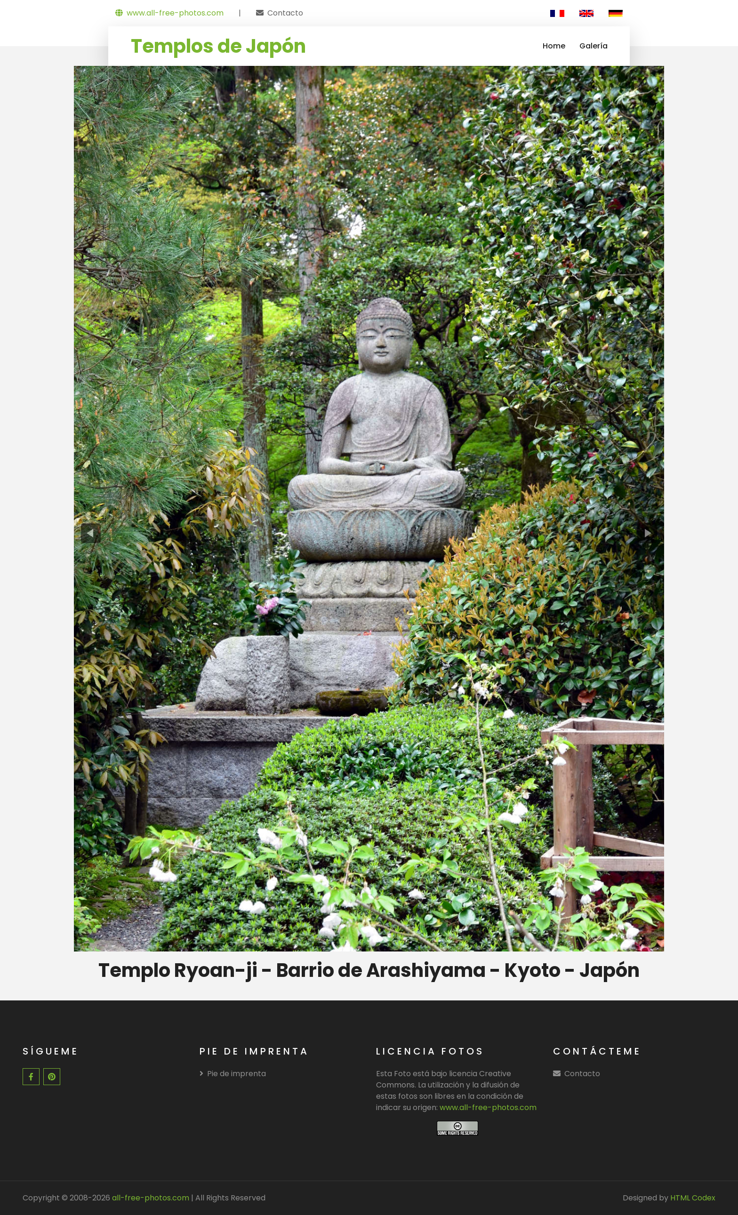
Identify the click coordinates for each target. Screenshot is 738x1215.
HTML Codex (692, 1197)
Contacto (285, 13)
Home (554, 45)
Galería (593, 45)
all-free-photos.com (149, 1197)
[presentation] (91, 533)
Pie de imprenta (233, 1073)
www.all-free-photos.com (169, 13)
